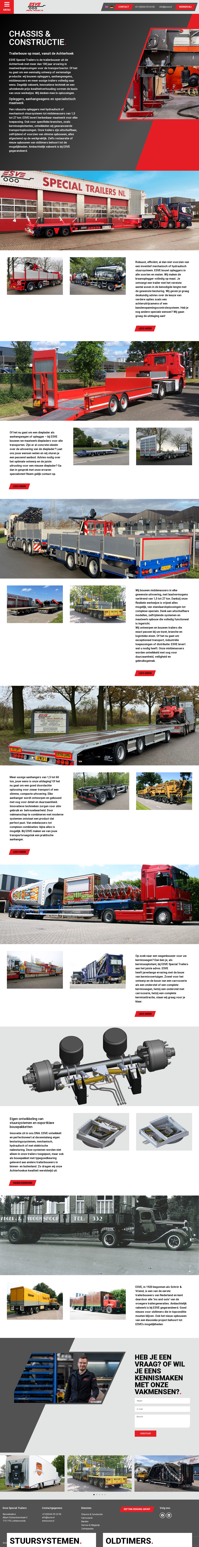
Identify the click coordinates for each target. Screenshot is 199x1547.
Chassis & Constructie (92, 1514)
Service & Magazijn (90, 1525)
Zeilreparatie (87, 1528)
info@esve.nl (165, 7)
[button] (94, 1494)
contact (46, 474)
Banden (84, 1521)
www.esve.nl (48, 1520)
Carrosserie (87, 1518)
